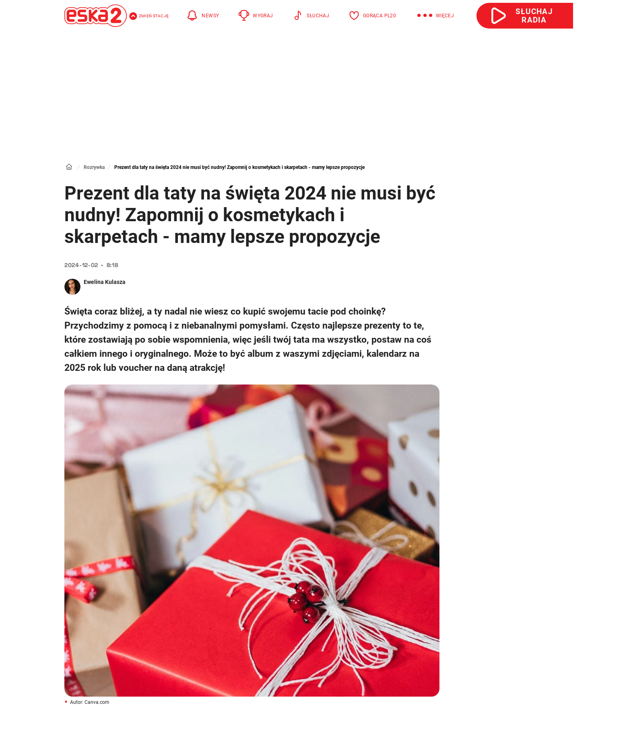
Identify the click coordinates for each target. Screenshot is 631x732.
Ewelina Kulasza (105, 282)
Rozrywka (94, 167)
